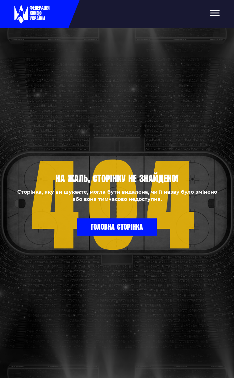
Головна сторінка (117, 226)
